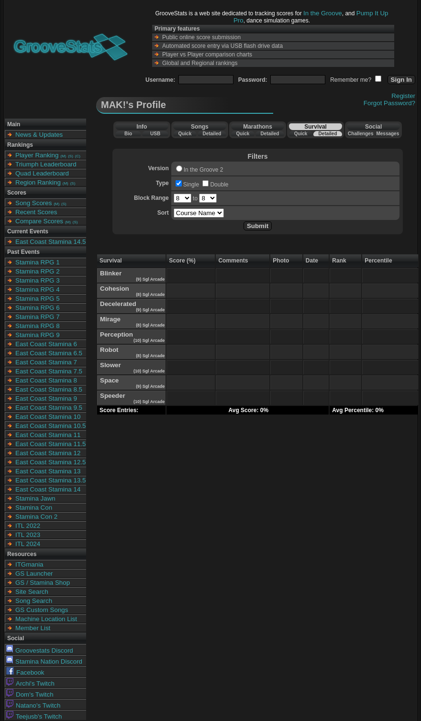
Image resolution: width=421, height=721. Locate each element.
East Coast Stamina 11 (47, 434)
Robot (109, 349)
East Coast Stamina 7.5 (48, 371)
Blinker (111, 273)
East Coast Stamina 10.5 (50, 425)
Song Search (33, 600)
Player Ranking (36, 155)
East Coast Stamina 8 (46, 380)
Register (403, 95)
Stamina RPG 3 (37, 280)
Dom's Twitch (30, 694)
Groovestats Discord (39, 650)
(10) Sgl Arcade (149, 340)
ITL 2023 (27, 534)
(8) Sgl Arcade (150, 294)
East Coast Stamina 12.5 (50, 462)
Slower (110, 365)
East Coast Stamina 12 (47, 453)
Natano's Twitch (33, 705)
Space (109, 380)
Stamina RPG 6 (37, 307)
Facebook (25, 672)
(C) (77, 156)
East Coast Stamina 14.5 (50, 241)
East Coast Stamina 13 (47, 471)
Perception (116, 334)
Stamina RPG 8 (37, 325)
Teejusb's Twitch (34, 716)
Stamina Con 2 (36, 516)
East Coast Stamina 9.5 (48, 407)
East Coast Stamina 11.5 (50, 444)
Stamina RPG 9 (37, 335)
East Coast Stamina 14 (47, 489)
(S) (70, 156)
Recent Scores (36, 212)
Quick (184, 133)
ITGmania (29, 564)
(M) (63, 156)
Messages (387, 133)
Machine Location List (46, 619)
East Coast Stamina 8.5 (48, 389)
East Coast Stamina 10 (47, 416)
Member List (32, 628)
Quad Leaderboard (42, 173)
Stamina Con (33, 507)
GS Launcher (34, 573)
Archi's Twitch (30, 683)
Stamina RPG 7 (37, 316)
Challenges (360, 133)
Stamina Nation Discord (44, 661)
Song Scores (33, 203)
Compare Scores (39, 221)
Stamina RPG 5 (37, 298)
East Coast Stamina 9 (46, 398)
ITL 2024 (27, 543)
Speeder (112, 395)
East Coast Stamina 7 (46, 362)
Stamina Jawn (35, 498)
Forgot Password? (389, 103)
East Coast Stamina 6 (46, 344)
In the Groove (322, 13)
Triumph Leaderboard (46, 164)
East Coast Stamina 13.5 (50, 480)
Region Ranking (38, 182)
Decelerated (118, 303)
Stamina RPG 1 (37, 262)
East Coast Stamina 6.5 (48, 353)
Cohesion (114, 288)
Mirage (110, 319)
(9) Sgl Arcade (150, 279)
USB (155, 133)
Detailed (211, 133)
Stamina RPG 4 (37, 289)
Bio (128, 133)
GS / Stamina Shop (42, 582)
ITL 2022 (27, 525)
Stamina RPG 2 (37, 271)
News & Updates (39, 134)
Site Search (31, 591)
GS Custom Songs (41, 609)
